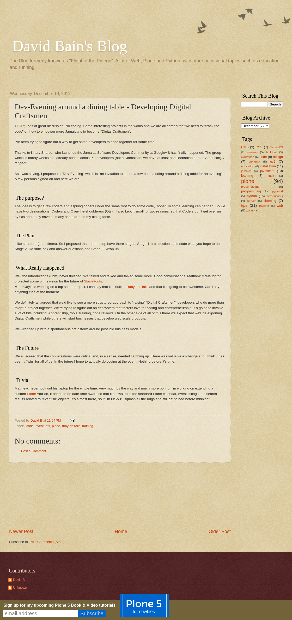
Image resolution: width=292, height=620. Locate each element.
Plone (31, 394)
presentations (250, 186)
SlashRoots (93, 281)
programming (251, 191)
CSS (259, 147)
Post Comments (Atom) (47, 542)
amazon (252, 152)
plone (56, 426)
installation (268, 166)
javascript (267, 171)
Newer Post (21, 531)
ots (48, 426)
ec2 (273, 161)
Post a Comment (33, 451)
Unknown (20, 587)
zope (249, 210)
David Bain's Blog (69, 46)
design (278, 157)
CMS (245, 147)
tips (244, 205)
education (247, 166)
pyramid (277, 191)
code (30, 426)
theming (270, 201)
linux (271, 175)
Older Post (220, 531)
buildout (271, 152)
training (87, 426)
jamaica (246, 171)
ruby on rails (71, 426)
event (39, 426)
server (251, 200)
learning (247, 176)
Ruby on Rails (137, 287)
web (280, 206)
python (252, 196)
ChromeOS (276, 147)
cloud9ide (247, 156)
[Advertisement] (120, 495)
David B (19, 580)
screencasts (275, 196)
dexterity (254, 161)
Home (121, 531)
